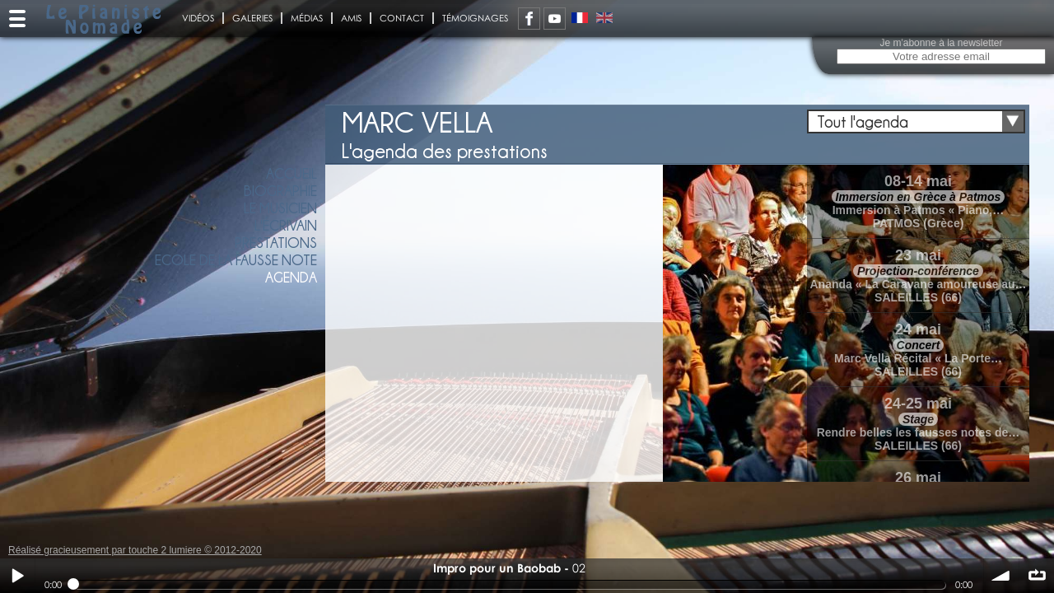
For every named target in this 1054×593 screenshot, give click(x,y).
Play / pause (17, 575)
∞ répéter (1036, 575)
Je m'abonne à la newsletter (940, 43)
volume (1001, 575)
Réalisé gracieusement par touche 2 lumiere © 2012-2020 (135, 550)
